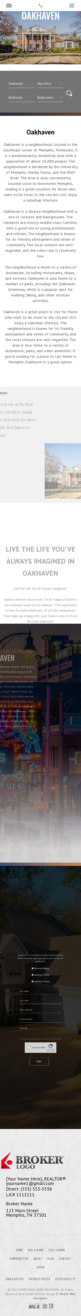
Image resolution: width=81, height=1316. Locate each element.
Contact (65, 1258)
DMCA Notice (15, 1279)
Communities (19, 1258)
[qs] (50, 83)
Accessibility (65, 1279)
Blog (50, 1258)
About (38, 1258)
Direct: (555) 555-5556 (29, 1189)
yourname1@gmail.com (30, 1183)
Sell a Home (57, 1250)
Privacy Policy (39, 1279)
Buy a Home (36, 1250)
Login (41, 1267)
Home (19, 1250)
